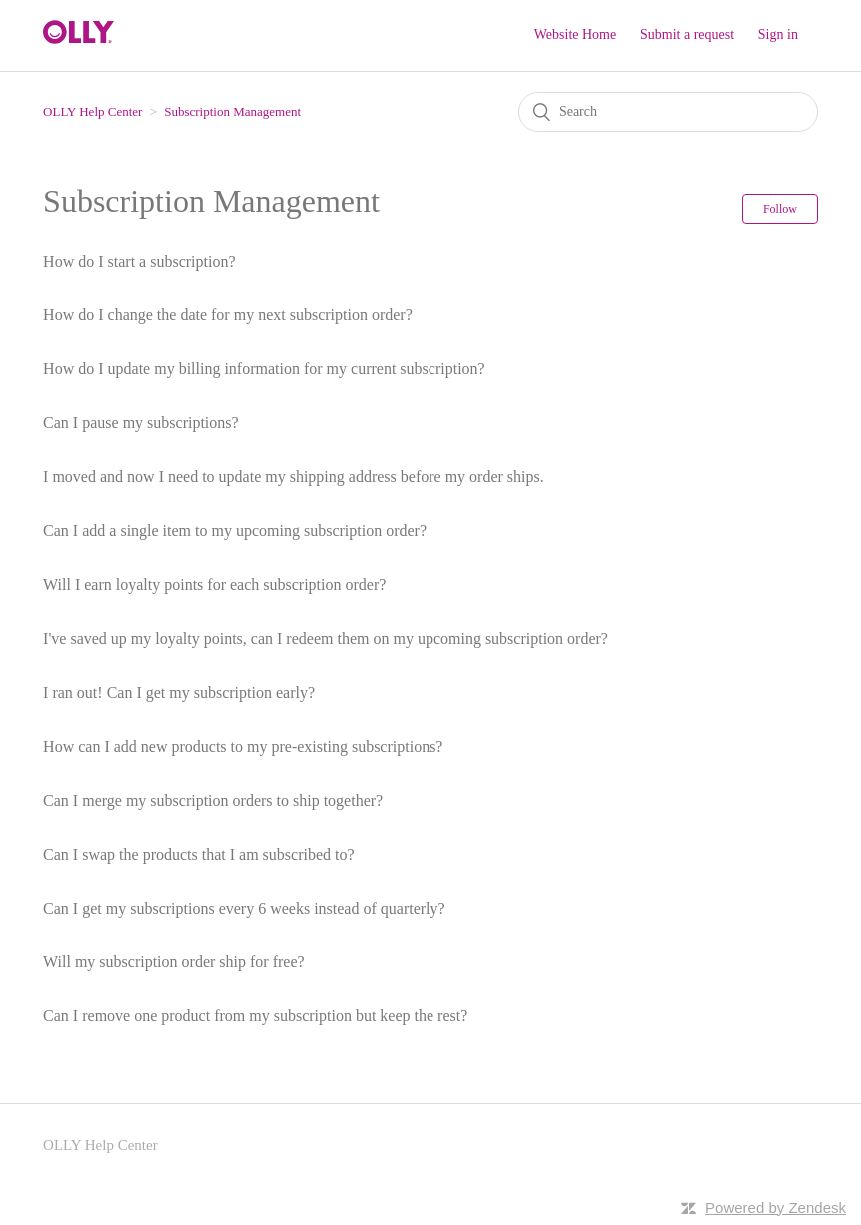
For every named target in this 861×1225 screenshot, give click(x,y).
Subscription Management (232, 111)
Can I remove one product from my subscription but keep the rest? (255, 1015)
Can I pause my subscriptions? (141, 422)
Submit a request (687, 34)
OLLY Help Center (92, 111)
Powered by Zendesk (775, 1207)
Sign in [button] (778, 34)
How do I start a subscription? (139, 261)
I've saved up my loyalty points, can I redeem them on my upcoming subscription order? (325, 638)
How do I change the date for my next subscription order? (228, 314)
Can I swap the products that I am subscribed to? (198, 854)
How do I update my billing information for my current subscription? (264, 368)
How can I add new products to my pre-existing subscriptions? (242, 746)
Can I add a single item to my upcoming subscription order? (235, 530)
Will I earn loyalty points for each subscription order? (214, 584)
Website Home (575, 34)
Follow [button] (780, 209)
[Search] (668, 112)
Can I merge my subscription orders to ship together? (213, 800)
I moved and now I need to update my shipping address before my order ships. (293, 476)
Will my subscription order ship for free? (174, 961)
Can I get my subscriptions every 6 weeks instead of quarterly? (244, 908)
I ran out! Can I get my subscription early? (179, 692)
